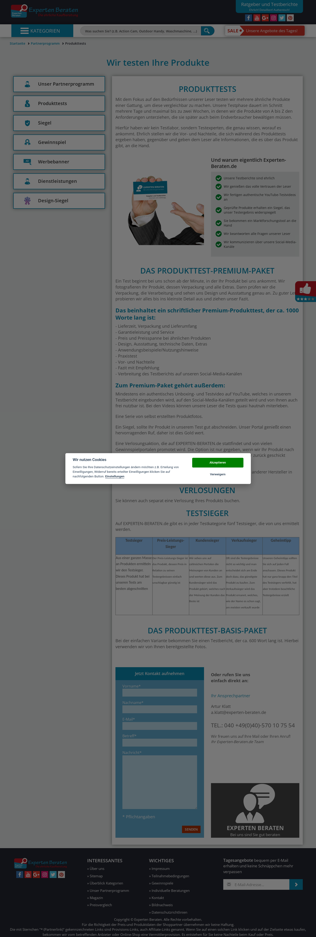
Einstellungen (114, 476)
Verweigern (218, 474)
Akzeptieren (218, 462)
